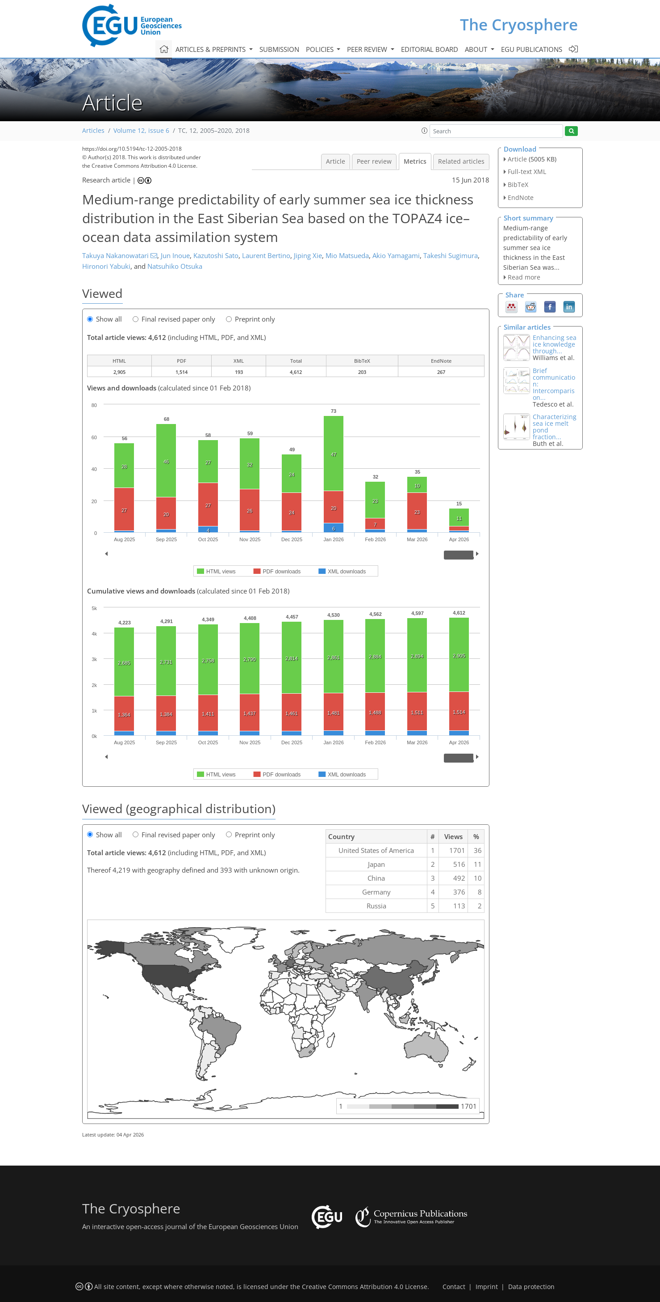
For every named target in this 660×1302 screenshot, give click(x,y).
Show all (104, 318)
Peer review (374, 161)
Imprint (487, 1287)
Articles (93, 131)
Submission (279, 49)
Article (335, 161)
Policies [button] (320, 49)
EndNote (521, 197)
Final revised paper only (174, 318)
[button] (425, 131)
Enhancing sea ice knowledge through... (554, 344)
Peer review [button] (368, 49)
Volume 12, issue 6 (141, 131)
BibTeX (518, 184)
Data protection (531, 1287)
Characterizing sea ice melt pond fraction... (554, 426)
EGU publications (531, 49)
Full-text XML (527, 171)
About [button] (477, 49)
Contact (454, 1287)
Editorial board (429, 49)
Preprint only (250, 318)
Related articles (461, 161)
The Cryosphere (519, 24)
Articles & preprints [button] (211, 49)
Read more (524, 277)
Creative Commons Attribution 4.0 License (364, 1287)
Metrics (415, 161)
